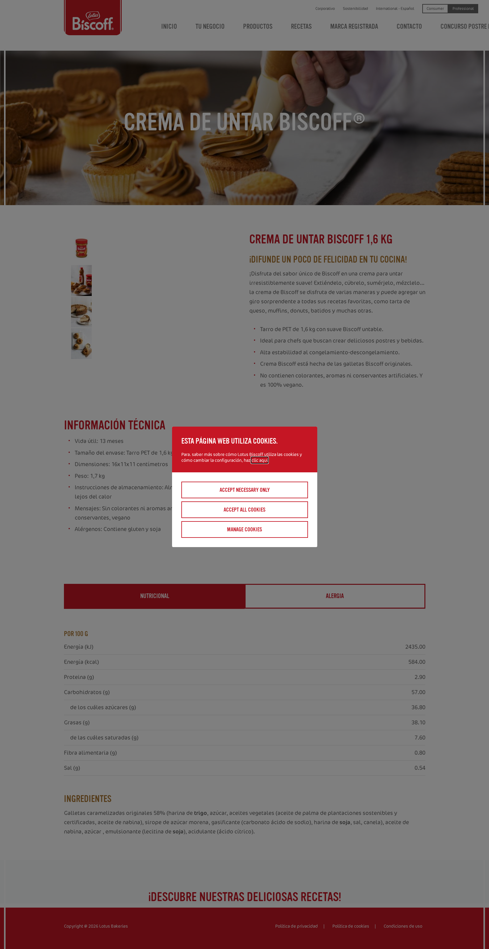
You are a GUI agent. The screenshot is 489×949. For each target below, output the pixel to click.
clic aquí (259, 460)
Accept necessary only (245, 490)
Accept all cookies (244, 510)
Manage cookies (244, 529)
